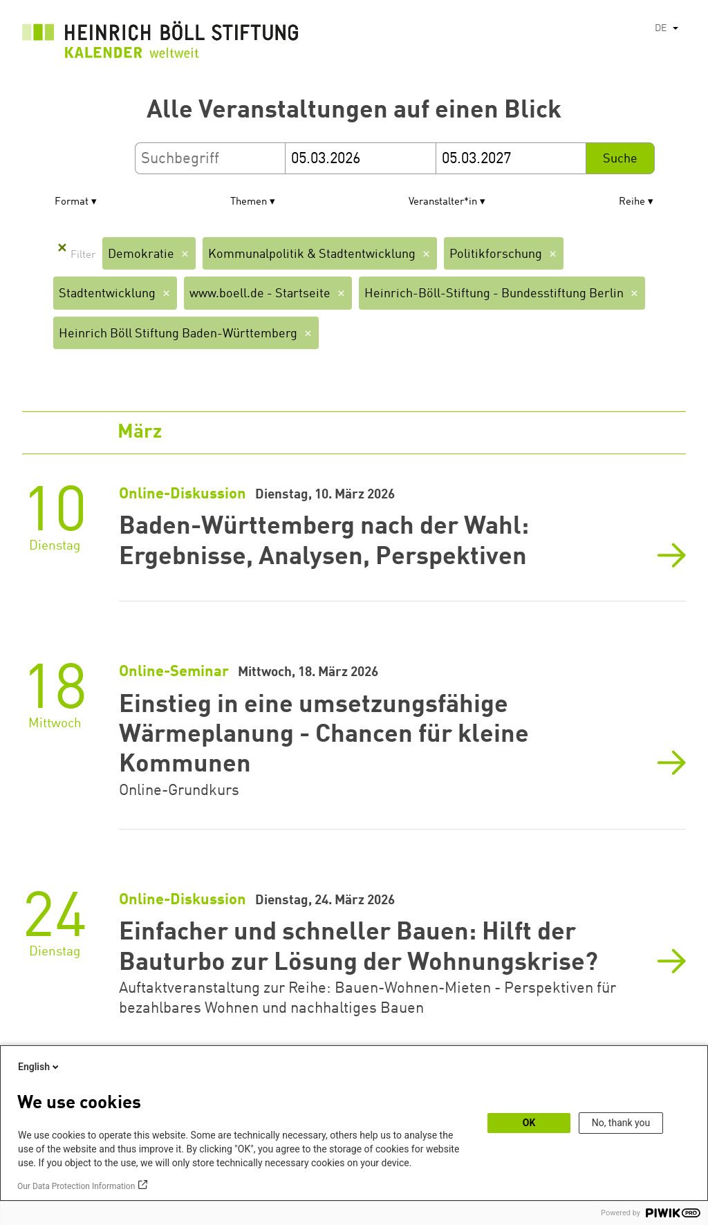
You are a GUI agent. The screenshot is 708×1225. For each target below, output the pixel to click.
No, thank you (621, 1122)
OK (529, 1122)
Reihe (632, 202)
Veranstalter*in (443, 202)
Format (71, 202)
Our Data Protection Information (76, 1186)
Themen (248, 202)
